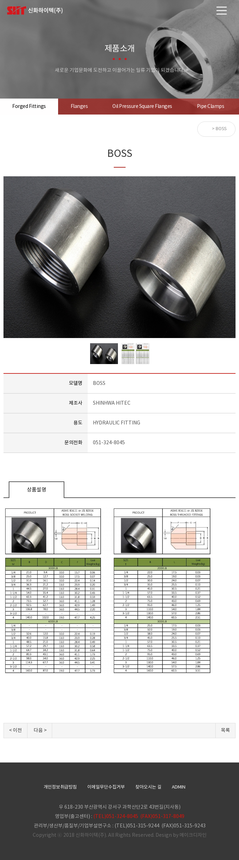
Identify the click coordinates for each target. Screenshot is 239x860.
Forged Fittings (29, 106)
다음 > (40, 730)
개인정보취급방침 (60, 787)
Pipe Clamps (210, 106)
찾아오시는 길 (148, 787)
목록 (225, 730)
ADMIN (178, 787)
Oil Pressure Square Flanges (142, 106)
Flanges (79, 106)
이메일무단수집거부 (106, 787)
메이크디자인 (193, 835)
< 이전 (15, 730)
